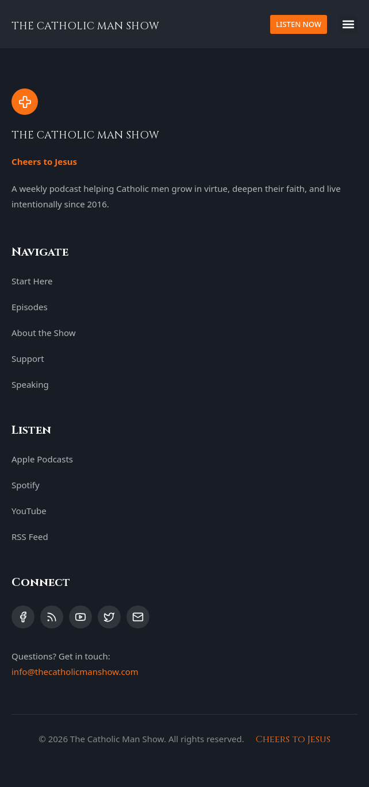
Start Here (32, 281)
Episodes (29, 307)
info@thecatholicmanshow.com (75, 671)
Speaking (30, 384)
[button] (348, 24)
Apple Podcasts (42, 459)
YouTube (29, 510)
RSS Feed (29, 536)
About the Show (43, 332)
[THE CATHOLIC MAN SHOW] (24, 101)
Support (27, 358)
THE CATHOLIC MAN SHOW (85, 26)
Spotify (25, 485)
